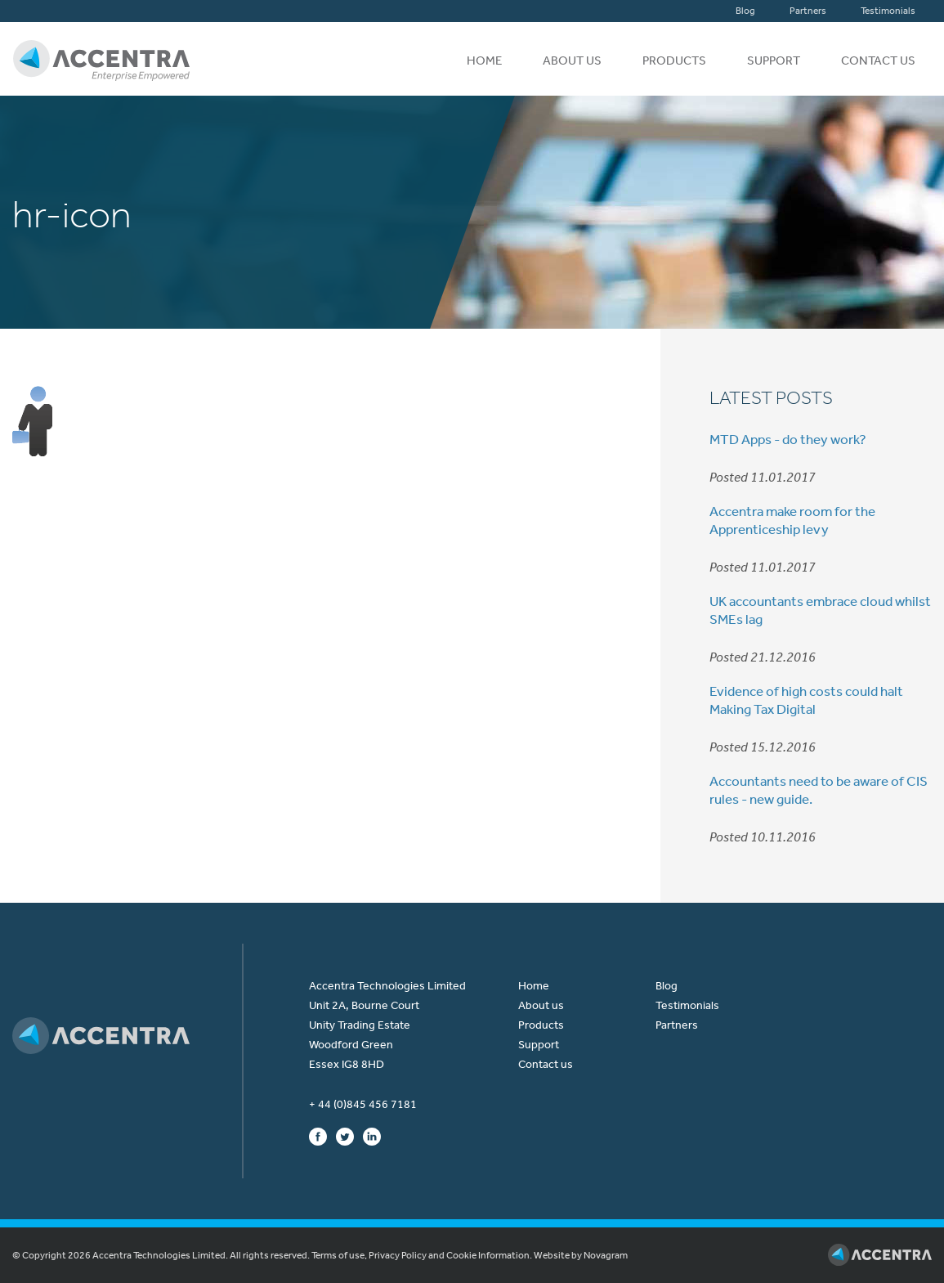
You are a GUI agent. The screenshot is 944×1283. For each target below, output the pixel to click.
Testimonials (888, 10)
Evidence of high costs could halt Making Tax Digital (806, 700)
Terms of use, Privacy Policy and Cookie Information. (421, 1255)
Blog (745, 10)
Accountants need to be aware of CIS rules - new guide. (818, 790)
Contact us (878, 60)
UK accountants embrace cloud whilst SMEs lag (820, 610)
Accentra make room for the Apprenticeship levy (792, 520)
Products (674, 60)
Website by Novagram (581, 1255)
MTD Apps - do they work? (787, 439)
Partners (808, 10)
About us (572, 60)
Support (773, 60)
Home (484, 60)
